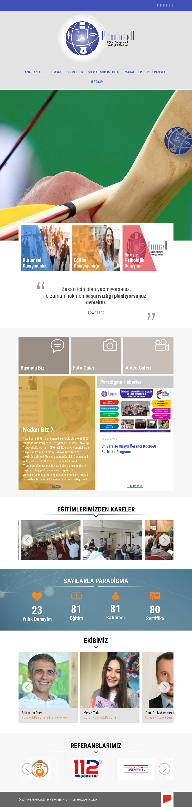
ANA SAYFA (33, 72)
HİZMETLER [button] (75, 72)
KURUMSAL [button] (54, 72)
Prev (5, 165)
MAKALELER (133, 72)
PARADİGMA (34, 799)
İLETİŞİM (97, 82)
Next (186, 165)
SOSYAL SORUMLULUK (104, 72)
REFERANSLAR (157, 72)
